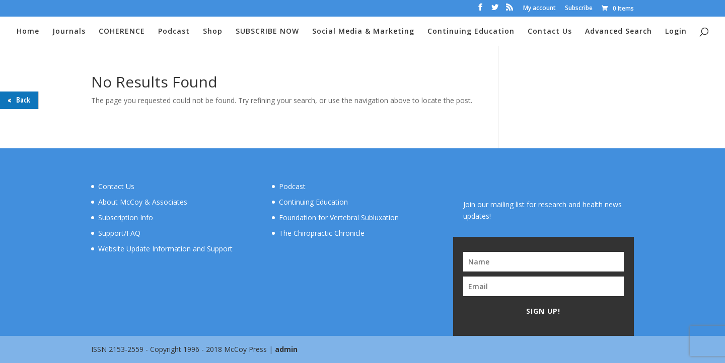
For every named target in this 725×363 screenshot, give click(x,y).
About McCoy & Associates (142, 202)
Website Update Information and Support (165, 248)
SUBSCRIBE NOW (267, 32)
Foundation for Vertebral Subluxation (339, 217)
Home (28, 32)
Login (676, 32)
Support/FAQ (119, 233)
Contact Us (550, 32)
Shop (213, 32)
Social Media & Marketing (363, 32)
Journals (69, 32)
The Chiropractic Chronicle (322, 233)
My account (539, 8)
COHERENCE (122, 32)
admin (286, 349)
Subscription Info (125, 217)
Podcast (174, 32)
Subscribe (579, 8)
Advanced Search (618, 32)
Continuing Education (471, 32)
